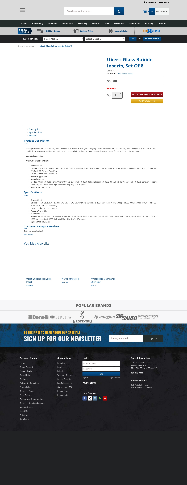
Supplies (61, 363)
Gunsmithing (37, 23)
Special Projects (64, 379)
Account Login (26, 371)
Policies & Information (29, 383)
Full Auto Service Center (141, 388)
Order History (25, 375)
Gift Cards (24, 415)
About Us (24, 411)
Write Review (28, 234)
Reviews (33, 135)
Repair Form (62, 391)
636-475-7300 (137, 373)
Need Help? (164, 2)
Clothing (149, 23)
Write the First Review (125, 74)
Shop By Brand (152, 39)
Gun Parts (52, 23)
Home (20, 46)
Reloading (82, 23)
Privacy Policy (25, 387)
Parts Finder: (30, 38)
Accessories (119, 23)
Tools (106, 23)
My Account (150, 2)
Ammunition (67, 23)
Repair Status (63, 395)
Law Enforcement (64, 383)
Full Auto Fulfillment (139, 385)
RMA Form (24, 419)
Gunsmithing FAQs (65, 387)
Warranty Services (65, 375)
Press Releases (26, 395)
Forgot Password (114, 378)
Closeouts (162, 23)
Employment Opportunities (31, 399)
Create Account (26, 367)
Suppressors (134, 23)
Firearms (96, 23)
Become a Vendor (27, 391)
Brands (23, 23)
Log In (101, 375)
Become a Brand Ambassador (32, 403)
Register (85, 378)
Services (60, 367)
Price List (61, 371)
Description (34, 129)
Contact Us (24, 379)
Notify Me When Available (147, 94)
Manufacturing (26, 407)
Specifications (35, 132)
